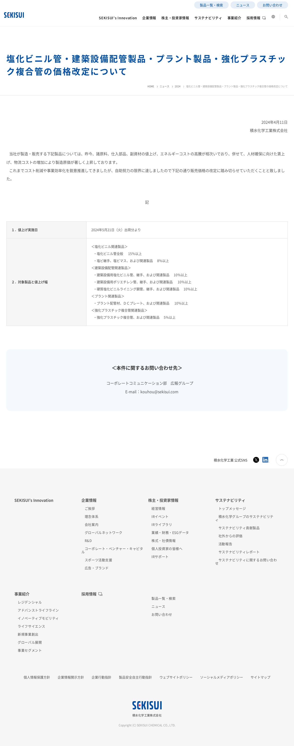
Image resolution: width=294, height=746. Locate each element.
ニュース (164, 86)
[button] (90, 22)
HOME (150, 86)
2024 (178, 86)
